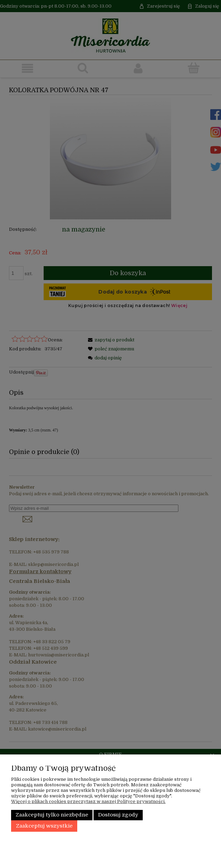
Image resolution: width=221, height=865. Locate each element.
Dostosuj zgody (118, 815)
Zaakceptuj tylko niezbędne (52, 815)
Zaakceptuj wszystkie (44, 826)
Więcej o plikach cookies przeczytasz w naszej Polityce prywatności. (88, 801)
